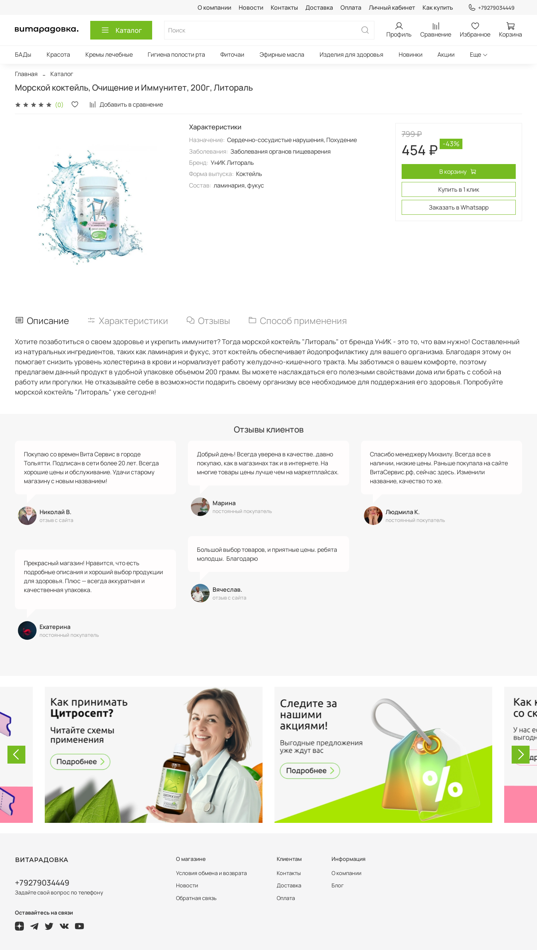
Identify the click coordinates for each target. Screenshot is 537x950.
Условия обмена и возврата (211, 873)
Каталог (121, 30)
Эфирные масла (282, 54)
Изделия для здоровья (351, 54)
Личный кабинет (392, 7)
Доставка (319, 7)
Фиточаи (232, 54)
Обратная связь (196, 898)
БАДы (23, 54)
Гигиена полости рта (176, 54)
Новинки (411, 54)
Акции (446, 54)
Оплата (350, 7)
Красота (58, 54)
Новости (251, 7)
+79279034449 (491, 8)
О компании (214, 7)
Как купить (438, 7)
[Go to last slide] (16, 755)
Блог (338, 885)
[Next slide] (521, 755)
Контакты (284, 7)
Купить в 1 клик (458, 189)
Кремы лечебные (109, 54)
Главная (26, 74)
